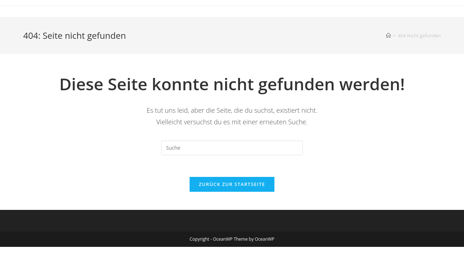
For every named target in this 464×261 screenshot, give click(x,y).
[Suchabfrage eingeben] (232, 148)
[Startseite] (388, 35)
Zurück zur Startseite (232, 184)
